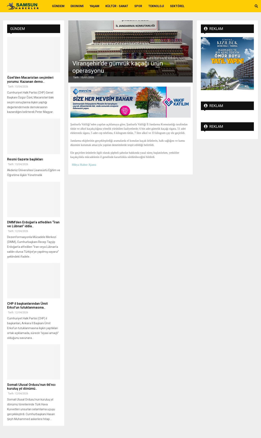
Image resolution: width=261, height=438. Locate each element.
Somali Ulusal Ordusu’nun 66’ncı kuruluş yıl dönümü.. (31, 387)
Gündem (58, 6)
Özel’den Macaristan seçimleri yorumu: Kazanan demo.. (30, 79)
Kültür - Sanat (116, 6)
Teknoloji (156, 6)
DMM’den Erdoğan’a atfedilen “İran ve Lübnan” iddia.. (33, 224)
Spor (138, 6)
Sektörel (177, 6)
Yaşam (94, 6)
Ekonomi (77, 6)
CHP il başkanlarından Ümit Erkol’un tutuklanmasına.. (27, 305)
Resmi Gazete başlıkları (25, 159)
